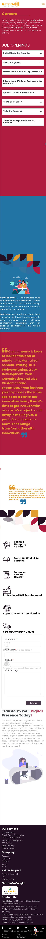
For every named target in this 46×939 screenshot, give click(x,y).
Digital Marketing (8, 830)
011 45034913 (14, 917)
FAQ (3, 874)
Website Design (8, 846)
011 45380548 (26, 917)
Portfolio (5, 859)
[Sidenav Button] (43, 4)
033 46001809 (15, 907)
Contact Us (6, 856)
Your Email (10, 452)
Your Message (11, 473)
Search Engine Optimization (13, 833)
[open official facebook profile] (2, 927)
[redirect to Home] (10, 4)
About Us (5, 854)
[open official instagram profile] (10, 927)
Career (4, 862)
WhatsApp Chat (8, 877)
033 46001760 (27, 907)
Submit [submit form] (33, 506)
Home (4, 934)
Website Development (11, 835)
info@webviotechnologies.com (21, 920)
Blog (4, 864)
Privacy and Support (10, 872)
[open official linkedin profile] (18, 927)
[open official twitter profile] (26, 927)
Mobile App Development (12, 838)
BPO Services (7, 841)
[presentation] (25, 504)
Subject (9, 463)
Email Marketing (8, 843)
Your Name (11, 442)
